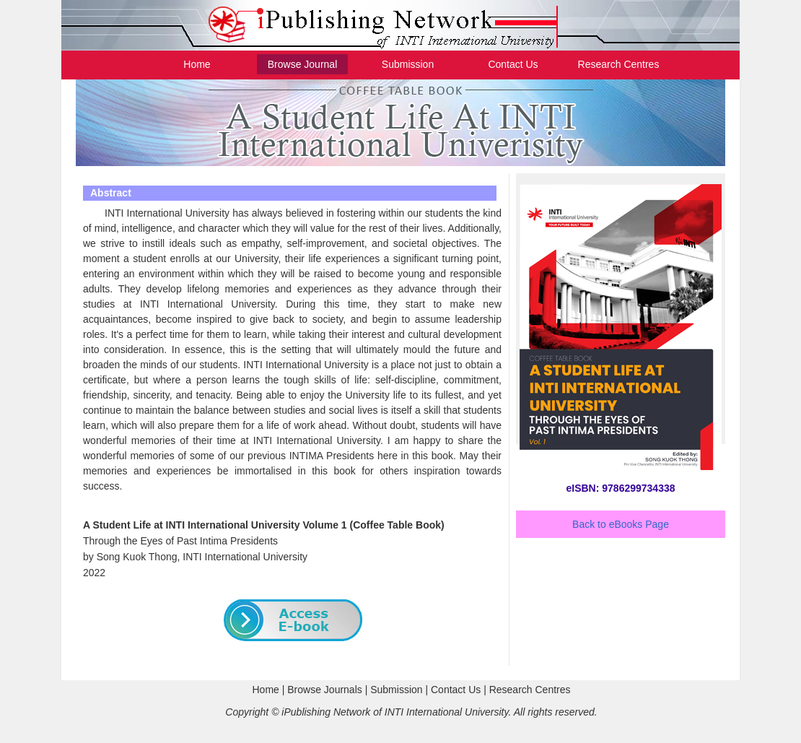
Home (196, 64)
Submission (408, 64)
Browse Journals (324, 689)
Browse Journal (303, 64)
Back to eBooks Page (620, 524)
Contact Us (513, 64)
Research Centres (619, 64)
